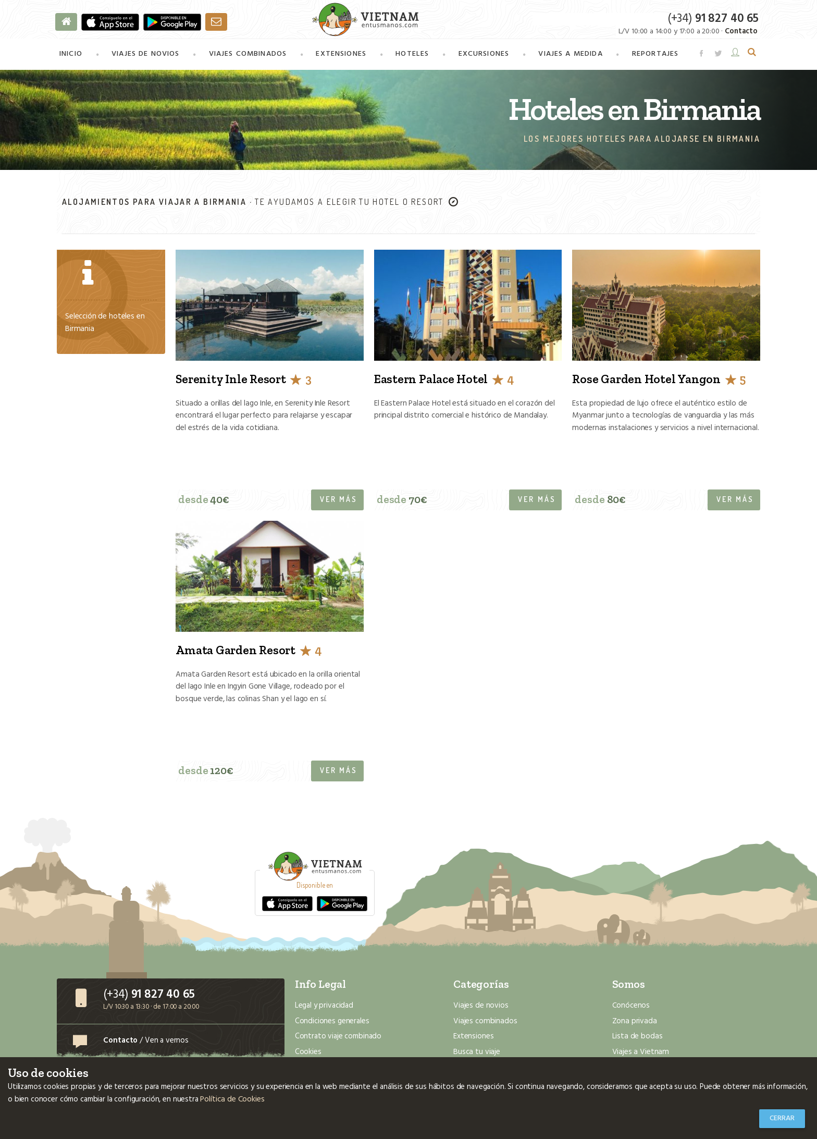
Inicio (70, 56)
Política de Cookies (231, 1100)
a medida (570, 56)
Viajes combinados (484, 1022)
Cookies (308, 1053)
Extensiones (341, 56)
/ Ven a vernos (146, 1042)
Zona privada (633, 1022)
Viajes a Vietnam (639, 1053)
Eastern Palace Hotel (444, 380)
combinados (248, 56)
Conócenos (631, 1007)
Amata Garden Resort (248, 651)
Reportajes (654, 56)
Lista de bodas (637, 1038)
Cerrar (782, 1118)
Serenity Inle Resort (243, 380)
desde (203, 501)
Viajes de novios (145, 56)
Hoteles (411, 56)
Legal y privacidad (324, 1007)
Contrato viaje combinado (338, 1038)
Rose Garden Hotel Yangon (658, 380)
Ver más (338, 501)
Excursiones (483, 56)
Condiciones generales (332, 1022)
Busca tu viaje (476, 1053)
